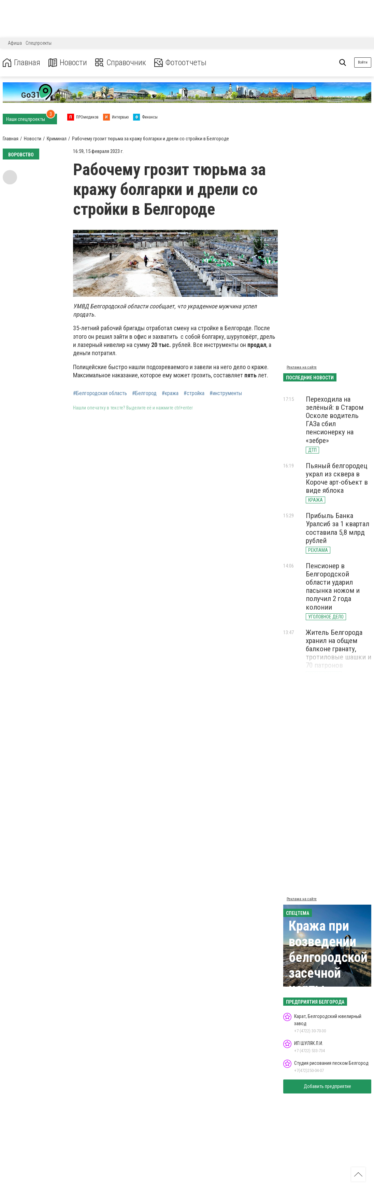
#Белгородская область (100, 393)
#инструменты (226, 393)
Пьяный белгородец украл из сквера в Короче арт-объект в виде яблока (337, 478)
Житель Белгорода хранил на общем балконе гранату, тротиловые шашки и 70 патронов (338, 649)
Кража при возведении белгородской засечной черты (328, 957)
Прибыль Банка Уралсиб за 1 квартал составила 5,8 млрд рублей (337, 528)
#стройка (194, 393)
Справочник (120, 62)
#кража (170, 393)
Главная (21, 62)
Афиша (15, 43)
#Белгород (144, 393)
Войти (363, 62)
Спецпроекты (39, 43)
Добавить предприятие (327, 1086)
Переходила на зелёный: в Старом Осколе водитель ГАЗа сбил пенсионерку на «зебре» (334, 420)
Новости (67, 62)
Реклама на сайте (302, 367)
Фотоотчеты (180, 62)
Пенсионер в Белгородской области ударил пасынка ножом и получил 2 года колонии (333, 586)
